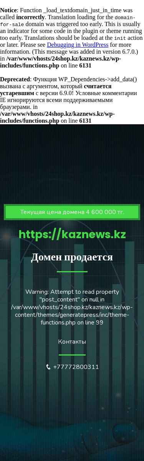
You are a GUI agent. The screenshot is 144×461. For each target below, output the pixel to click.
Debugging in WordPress (77, 44)
